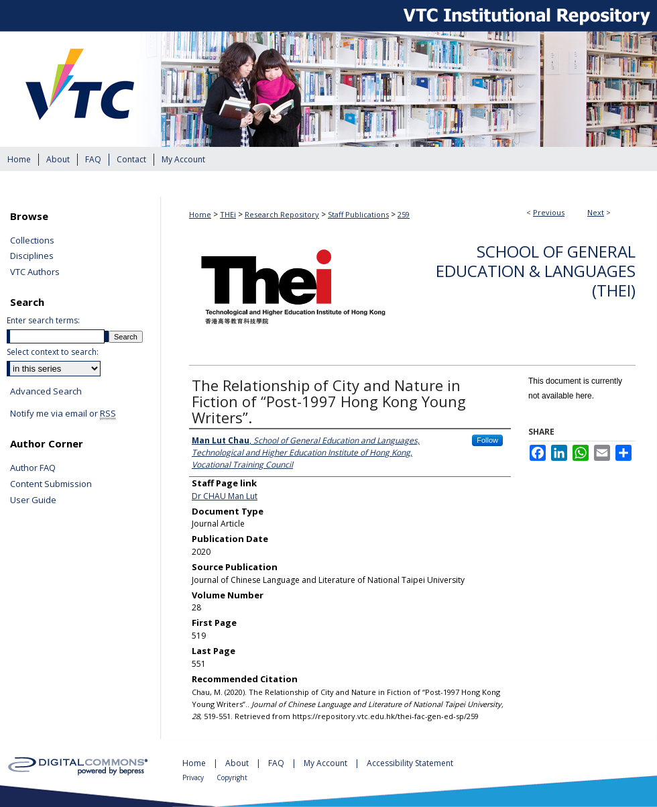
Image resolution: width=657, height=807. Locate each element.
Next (595, 212)
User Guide (33, 500)
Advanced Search (46, 391)
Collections (32, 240)
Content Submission (51, 484)
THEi (228, 214)
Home (200, 214)
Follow (487, 440)
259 (404, 214)
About (238, 763)
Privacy (194, 777)
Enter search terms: (43, 320)
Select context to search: (53, 352)
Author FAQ (33, 468)
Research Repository (282, 214)
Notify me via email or (63, 414)
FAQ (277, 763)
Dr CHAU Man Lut (224, 496)
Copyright (232, 777)
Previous (548, 212)
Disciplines (32, 256)
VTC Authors (35, 272)
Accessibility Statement (410, 763)
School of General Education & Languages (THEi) (536, 270)
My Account (326, 763)
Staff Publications (358, 214)
